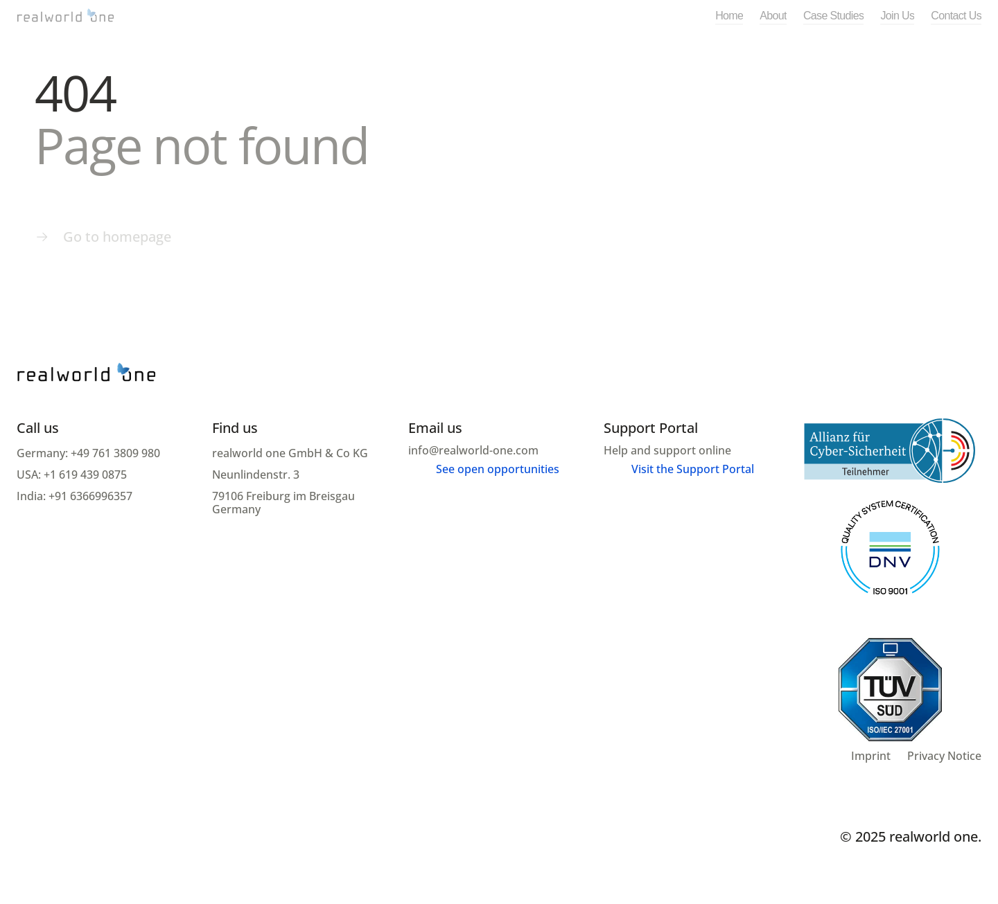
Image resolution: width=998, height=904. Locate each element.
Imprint (871, 755)
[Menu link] (103, 237)
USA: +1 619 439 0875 (72, 474)
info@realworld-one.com (473, 450)
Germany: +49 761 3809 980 (88, 453)
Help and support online (667, 450)
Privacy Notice (944, 755)
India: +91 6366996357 (74, 496)
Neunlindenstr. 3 (257, 474)
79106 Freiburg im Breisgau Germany (285, 502)
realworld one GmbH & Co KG (291, 453)
